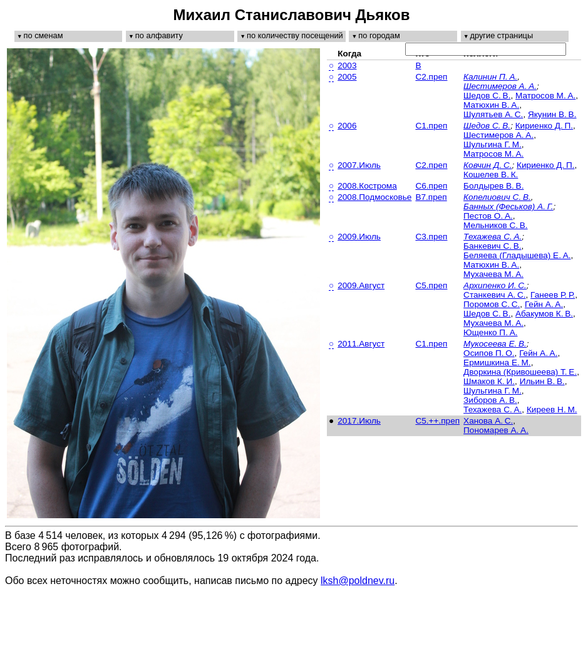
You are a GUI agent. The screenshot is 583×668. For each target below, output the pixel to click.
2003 (347, 65)
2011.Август (361, 343)
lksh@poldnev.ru (358, 580)
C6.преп (431, 185)
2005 (347, 76)
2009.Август (361, 285)
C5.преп (431, 285)
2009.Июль (359, 236)
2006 (347, 125)
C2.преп (431, 76)
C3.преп (431, 236)
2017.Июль (359, 420)
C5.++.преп (437, 420)
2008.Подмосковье (374, 197)
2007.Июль (359, 165)
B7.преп (430, 197)
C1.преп (431, 125)
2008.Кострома (367, 185)
